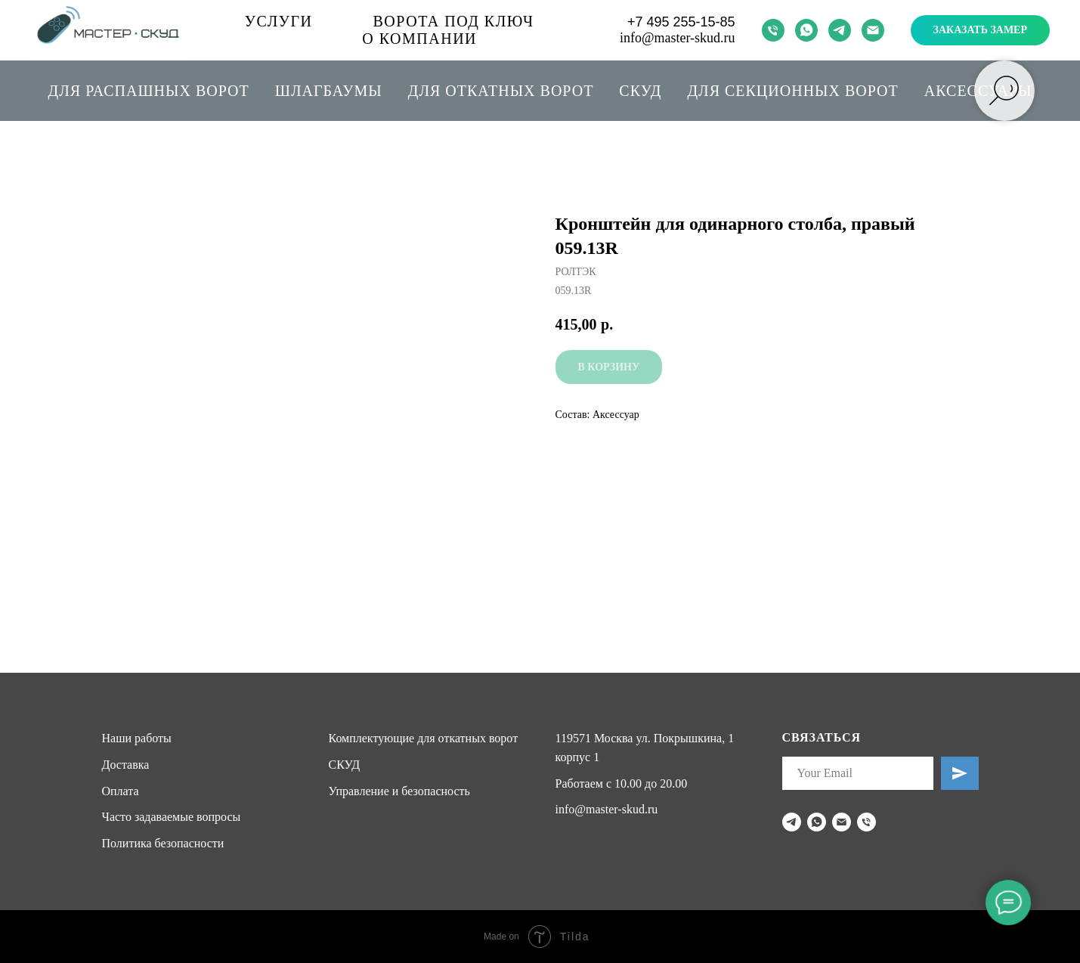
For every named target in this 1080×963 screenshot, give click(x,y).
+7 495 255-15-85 (681, 21)
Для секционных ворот (792, 90)
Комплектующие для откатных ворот (423, 738)
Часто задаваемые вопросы (171, 816)
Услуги (279, 21)
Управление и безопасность (399, 791)
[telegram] (839, 30)
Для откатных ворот (501, 90)
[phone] (773, 30)
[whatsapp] (806, 30)
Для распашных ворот (148, 90)
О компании (419, 38)
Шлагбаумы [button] (328, 90)
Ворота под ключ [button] (453, 21)
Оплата (120, 791)
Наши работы (137, 738)
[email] (873, 30)
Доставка (126, 764)
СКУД (640, 90)
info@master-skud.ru (677, 37)
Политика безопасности (163, 843)
